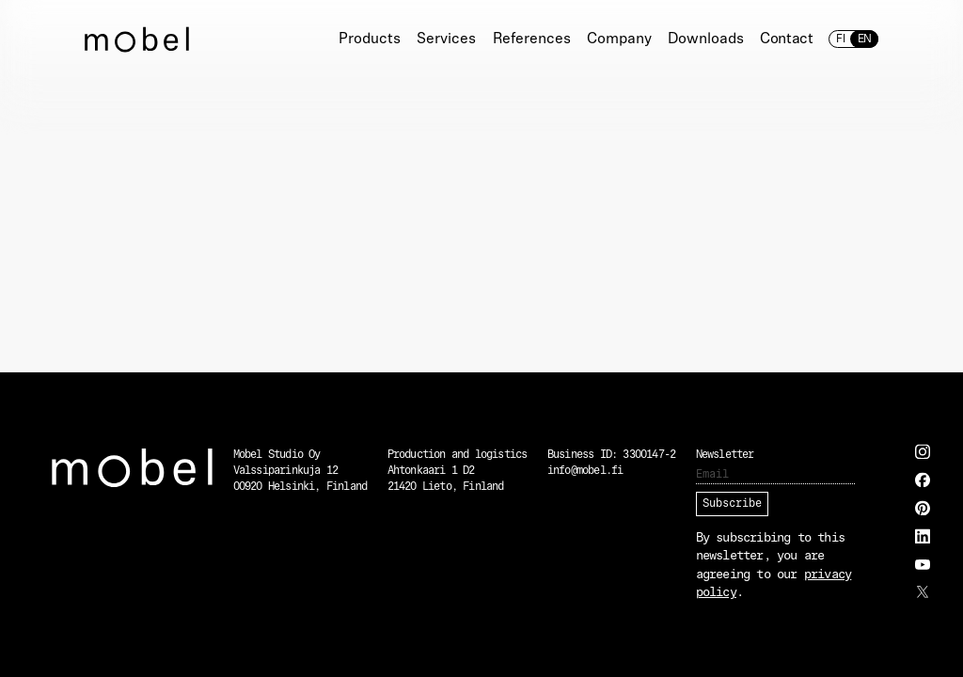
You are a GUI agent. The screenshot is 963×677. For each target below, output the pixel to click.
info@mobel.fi (585, 471)
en (864, 39)
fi (840, 39)
